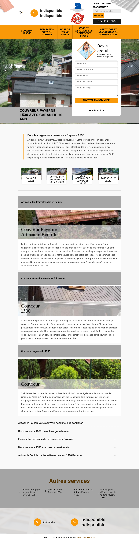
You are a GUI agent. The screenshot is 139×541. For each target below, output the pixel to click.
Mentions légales (86, 538)
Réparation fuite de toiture (47, 32)
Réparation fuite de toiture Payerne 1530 (83, 492)
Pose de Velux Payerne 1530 (55, 490)
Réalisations (107, 21)
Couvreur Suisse (27, 32)
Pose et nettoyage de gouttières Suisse (83, 32)
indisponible (51, 10)
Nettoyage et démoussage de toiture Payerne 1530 (108, 493)
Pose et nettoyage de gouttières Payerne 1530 (31, 492)
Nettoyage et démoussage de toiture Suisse (108, 32)
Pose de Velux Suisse (65, 32)
